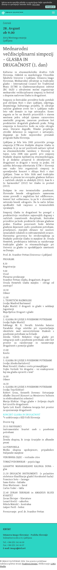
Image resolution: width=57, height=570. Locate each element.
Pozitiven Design (29, 563)
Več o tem (36, 5)
